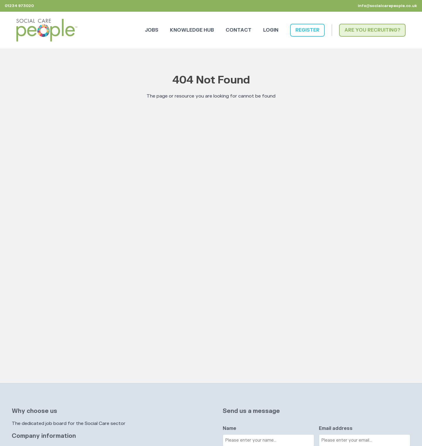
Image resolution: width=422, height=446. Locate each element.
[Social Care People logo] (46, 30)
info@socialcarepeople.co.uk (387, 6)
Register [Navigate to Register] (307, 30)
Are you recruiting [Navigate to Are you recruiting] (370, 30)
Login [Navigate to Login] (270, 30)
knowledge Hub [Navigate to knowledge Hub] (192, 30)
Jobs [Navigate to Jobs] (151, 30)
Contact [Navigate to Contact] (238, 30)
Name (229, 428)
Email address (336, 428)
